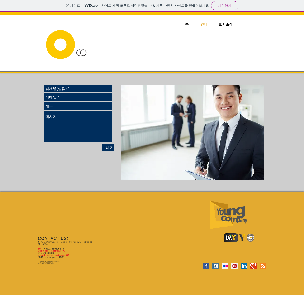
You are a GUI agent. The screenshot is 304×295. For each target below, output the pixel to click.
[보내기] (108, 147)
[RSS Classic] (263, 266)
